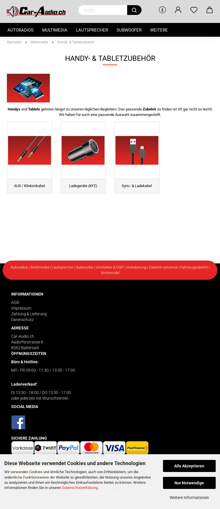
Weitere (159, 30)
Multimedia (54, 30)
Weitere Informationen (189, 497)
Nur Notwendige (189, 483)
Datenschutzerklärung (80, 487)
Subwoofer (129, 30)
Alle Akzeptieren (189, 466)
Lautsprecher (92, 30)
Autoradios (20, 30)
